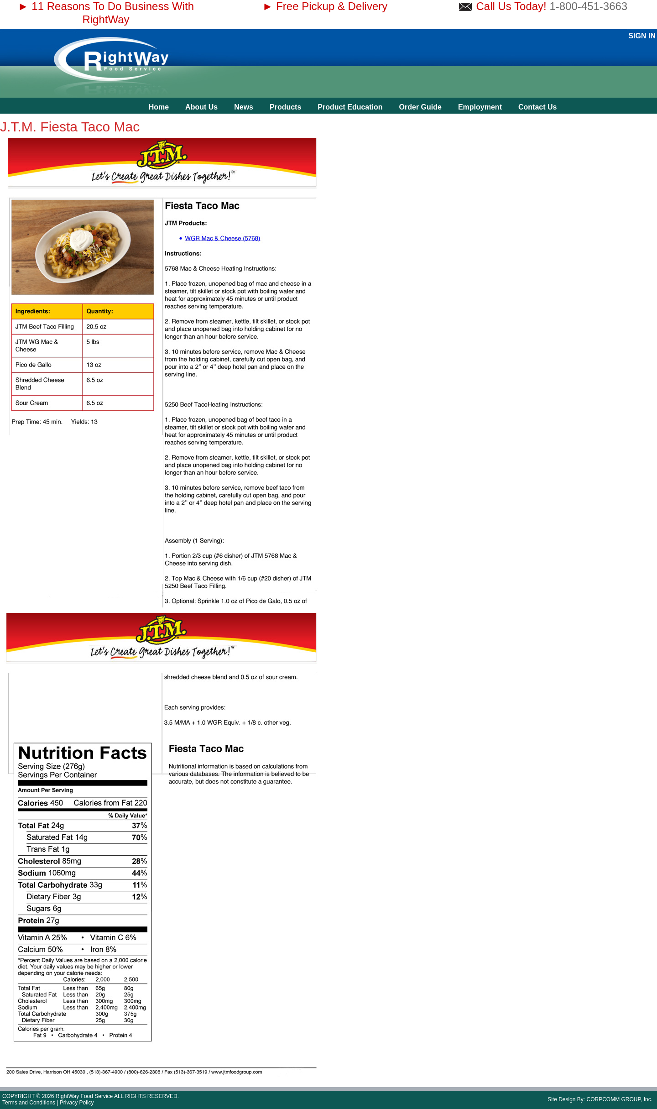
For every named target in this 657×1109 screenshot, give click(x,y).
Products (285, 107)
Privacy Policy (77, 1102)
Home (159, 107)
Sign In (642, 36)
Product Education (350, 107)
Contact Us (537, 107)
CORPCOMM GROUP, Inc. (619, 1099)
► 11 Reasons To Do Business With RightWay (106, 13)
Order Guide (420, 107)
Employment (480, 107)
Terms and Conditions (28, 1102)
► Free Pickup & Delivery (325, 6)
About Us (201, 107)
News (243, 107)
